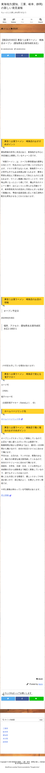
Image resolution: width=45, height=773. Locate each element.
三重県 (5, 728)
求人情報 (5, 495)
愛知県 (15, 29)
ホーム (5, 29)
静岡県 (5, 742)
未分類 (5, 739)
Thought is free (34, 767)
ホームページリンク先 (10, 419)
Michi (41, 684)
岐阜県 (5, 732)
